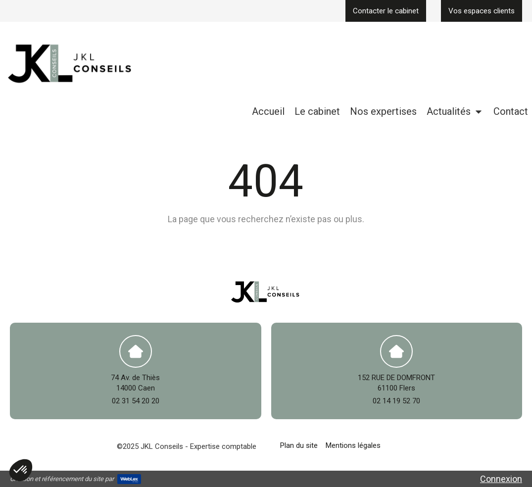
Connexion (501, 479)
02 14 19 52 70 (396, 400)
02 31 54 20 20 (135, 400)
